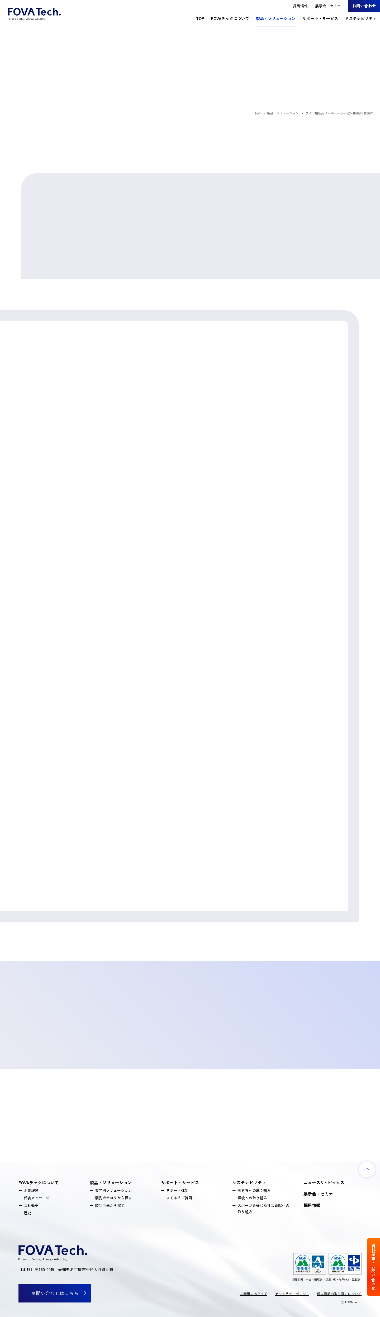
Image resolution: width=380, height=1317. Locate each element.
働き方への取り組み (254, 1190)
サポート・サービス (320, 18)
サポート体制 (177, 1190)
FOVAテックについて (230, 18)
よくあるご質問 (179, 1197)
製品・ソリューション (276, 18)
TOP (200, 18)
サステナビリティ (361, 18)
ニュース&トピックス (323, 1182)
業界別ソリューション (113, 1190)
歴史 (27, 1212)
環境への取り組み (252, 1197)
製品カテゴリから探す (113, 1197)
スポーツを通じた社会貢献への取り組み (263, 1209)
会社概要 (31, 1205)
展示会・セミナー (330, 5)
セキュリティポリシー (292, 1293)
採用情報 (300, 5)
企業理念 (31, 1190)
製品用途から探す (110, 1205)
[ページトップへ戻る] (367, 1169)
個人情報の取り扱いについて (339, 1293)
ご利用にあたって (253, 1293)
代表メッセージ (37, 1197)
